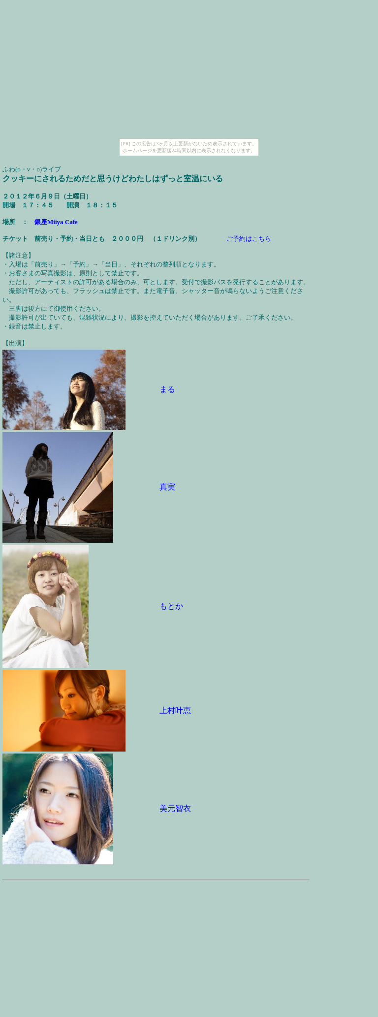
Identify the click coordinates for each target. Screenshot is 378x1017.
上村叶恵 (175, 710)
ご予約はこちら (248, 238)
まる (167, 389)
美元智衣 (175, 808)
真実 (167, 487)
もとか (171, 606)
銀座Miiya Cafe (56, 222)
